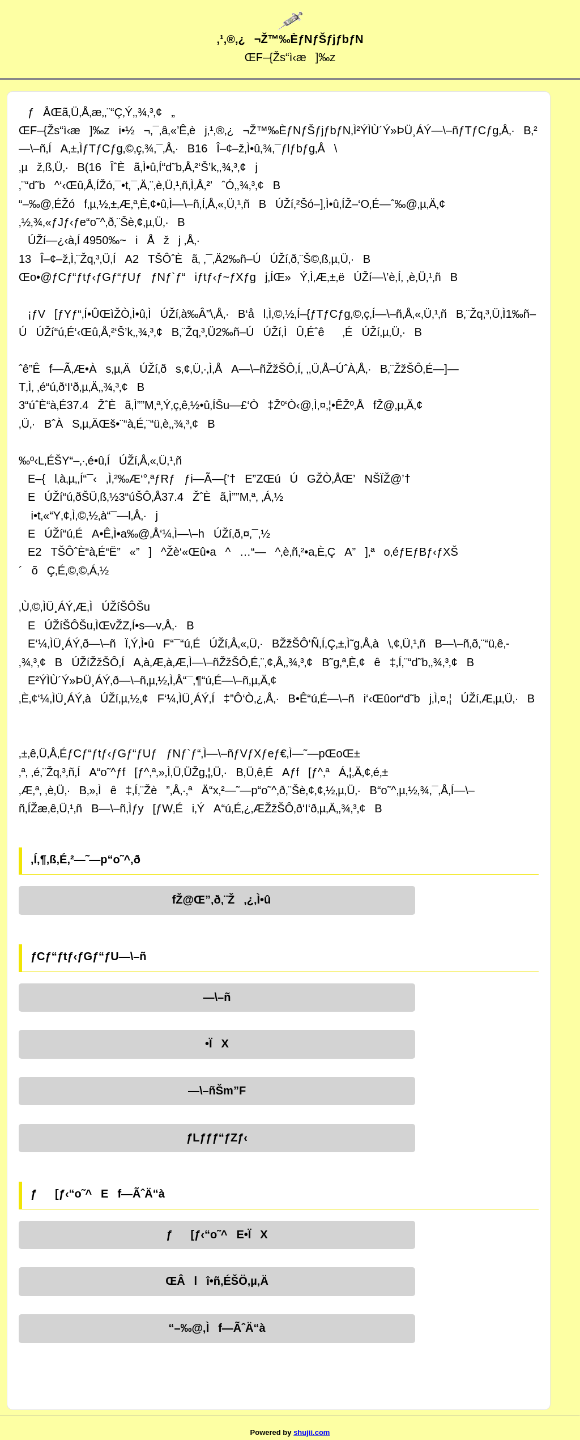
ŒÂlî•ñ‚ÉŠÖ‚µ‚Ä (216, 1281)
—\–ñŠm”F (217, 1090)
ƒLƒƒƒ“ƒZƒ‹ (217, 1137)
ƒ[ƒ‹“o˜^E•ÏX (216, 1234)
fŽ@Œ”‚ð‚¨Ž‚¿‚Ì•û (217, 899)
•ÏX (217, 1043)
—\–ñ (217, 997)
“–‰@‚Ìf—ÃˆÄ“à (216, 1328)
